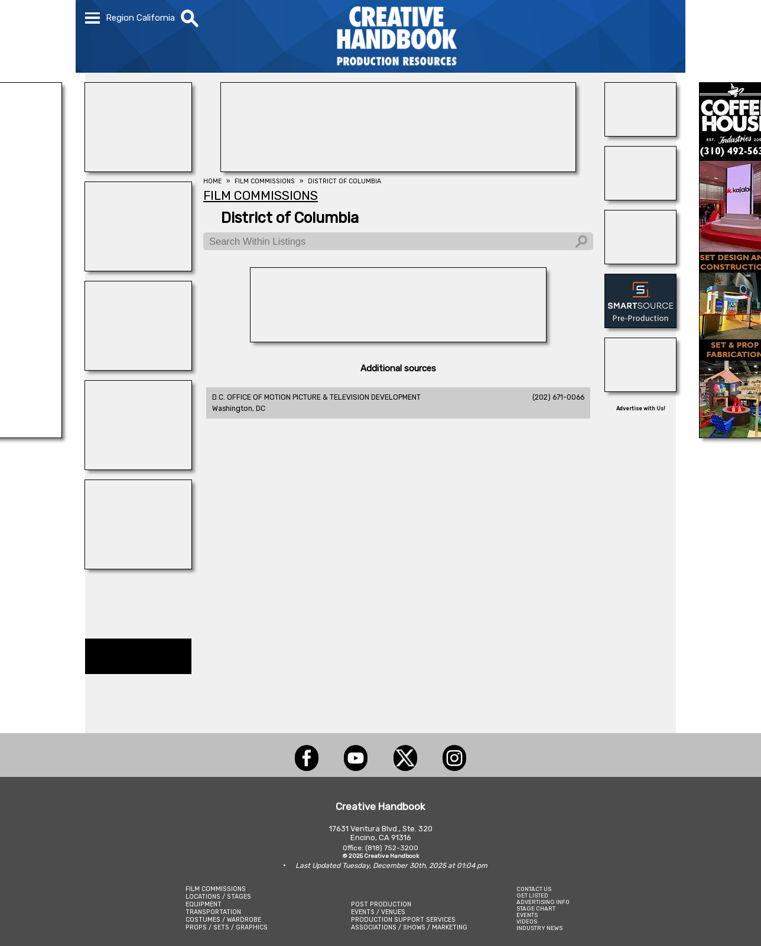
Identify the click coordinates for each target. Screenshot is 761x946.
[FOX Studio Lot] (398, 168)
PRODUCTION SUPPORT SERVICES (403, 920)
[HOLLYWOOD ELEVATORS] (640, 388)
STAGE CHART (535, 908)
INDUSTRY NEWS (539, 928)
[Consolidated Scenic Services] (640, 133)
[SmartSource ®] (640, 324)
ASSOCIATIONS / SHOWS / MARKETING (409, 927)
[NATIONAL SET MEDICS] (138, 367)
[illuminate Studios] (138, 168)
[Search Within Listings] (398, 241)
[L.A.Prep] (398, 338)
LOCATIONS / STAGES (218, 896)
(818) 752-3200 (391, 848)
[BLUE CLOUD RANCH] (138, 466)
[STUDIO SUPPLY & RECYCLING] (138, 268)
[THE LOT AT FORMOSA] (640, 260)
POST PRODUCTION (381, 904)
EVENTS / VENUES (378, 912)
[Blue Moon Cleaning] (640, 197)
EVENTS (527, 915)
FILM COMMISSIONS (216, 889)
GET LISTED (532, 895)
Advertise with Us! (640, 409)
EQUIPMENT (204, 904)
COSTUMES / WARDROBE (223, 920)
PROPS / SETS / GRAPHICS (227, 927)
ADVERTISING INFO (543, 902)
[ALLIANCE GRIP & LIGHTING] (138, 566)
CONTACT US (533, 889)
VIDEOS (526, 921)
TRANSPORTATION (213, 912)
